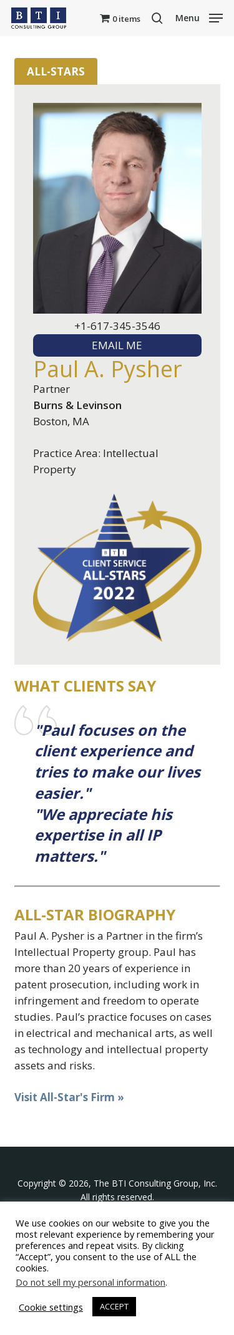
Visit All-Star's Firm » (69, 1097)
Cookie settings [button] (51, 1307)
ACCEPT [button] (114, 1306)
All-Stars (56, 71)
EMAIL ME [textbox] (117, 345)
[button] (199, 16)
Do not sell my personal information (90, 1282)
